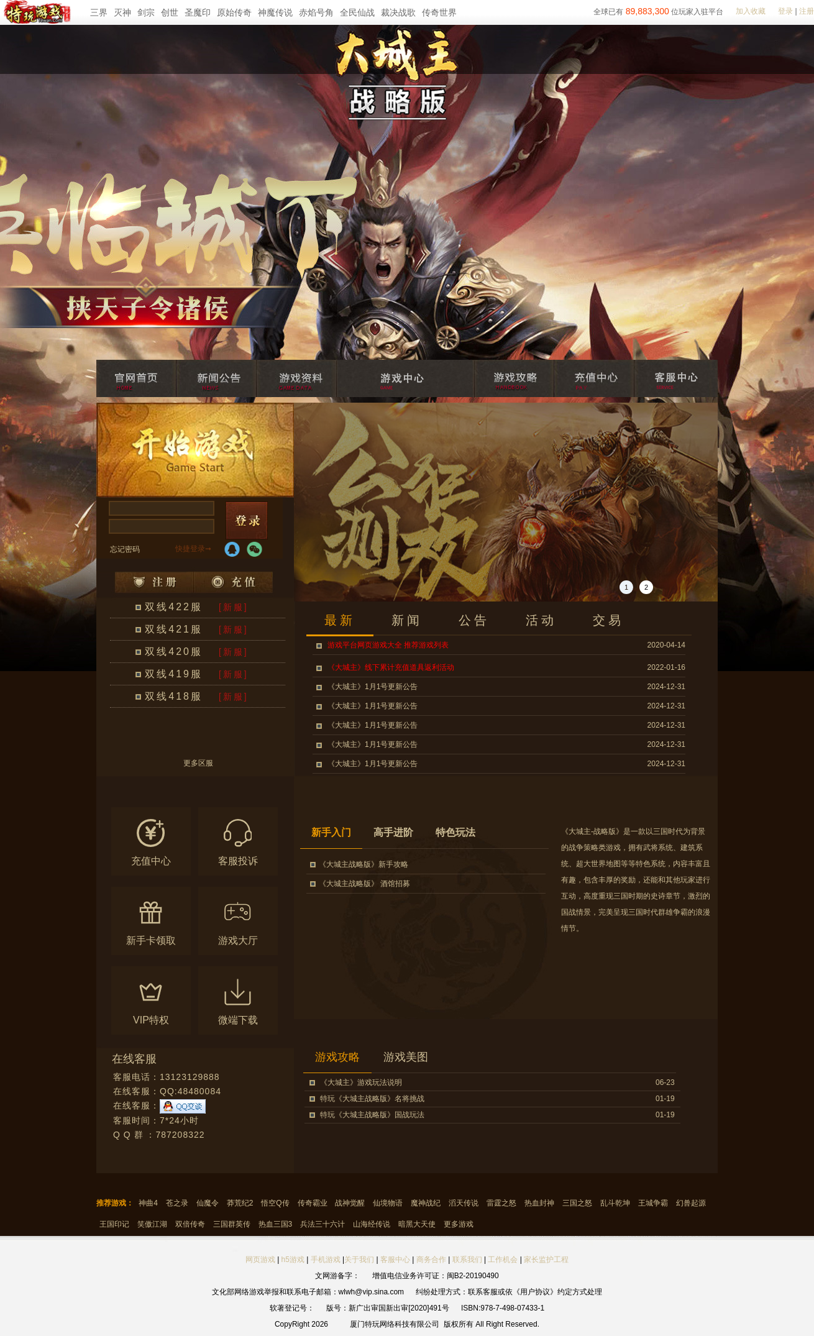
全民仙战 (357, 12)
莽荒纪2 (240, 1203)
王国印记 (114, 1224)
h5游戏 (292, 1259)
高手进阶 (393, 832)
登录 (785, 11)
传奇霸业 (312, 1203)
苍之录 (177, 1203)
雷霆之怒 (501, 1203)
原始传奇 (234, 12)
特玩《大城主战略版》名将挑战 (372, 1098)
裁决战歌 (398, 12)
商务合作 (431, 1259)
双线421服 (174, 629)
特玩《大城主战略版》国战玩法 (372, 1114)
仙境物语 (388, 1203)
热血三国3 (275, 1224)
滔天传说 (463, 1203)
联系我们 (468, 1259)
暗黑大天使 (417, 1224)
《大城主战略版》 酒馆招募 (364, 883)
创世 (169, 12)
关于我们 (359, 1259)
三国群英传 (231, 1224)
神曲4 (148, 1203)
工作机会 (503, 1259)
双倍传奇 (190, 1224)
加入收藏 (751, 11)
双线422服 (174, 607)
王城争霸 (653, 1203)
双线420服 (174, 651)
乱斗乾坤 (615, 1203)
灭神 (122, 12)
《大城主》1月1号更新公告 (372, 686)
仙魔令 (207, 1203)
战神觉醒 (350, 1203)
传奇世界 (439, 12)
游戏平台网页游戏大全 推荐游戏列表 (388, 645)
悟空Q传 (275, 1203)
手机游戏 (326, 1259)
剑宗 (146, 12)
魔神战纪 (426, 1203)
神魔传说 (275, 12)
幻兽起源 (691, 1203)
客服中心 (395, 1259)
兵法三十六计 (322, 1224)
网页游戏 (260, 1259)
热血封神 (539, 1203)
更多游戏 (458, 1224)
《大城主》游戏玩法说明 (361, 1082)
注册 (806, 11)
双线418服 (174, 696)
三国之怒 (577, 1203)
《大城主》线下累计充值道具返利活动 (390, 667)
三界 (98, 12)
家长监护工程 (546, 1259)
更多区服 (198, 763)
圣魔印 (198, 12)
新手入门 (331, 832)
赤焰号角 (316, 12)
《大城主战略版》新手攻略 (363, 864)
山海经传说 (371, 1224)
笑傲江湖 (152, 1224)
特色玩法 (455, 832)
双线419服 (174, 674)
